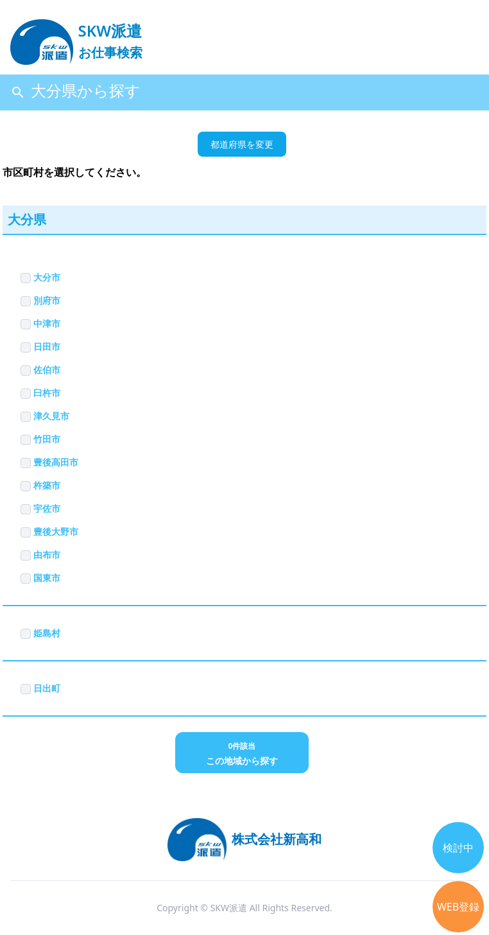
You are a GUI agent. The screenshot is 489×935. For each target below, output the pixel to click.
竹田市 (40, 439)
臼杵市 (40, 393)
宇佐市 (40, 508)
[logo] (76, 36)
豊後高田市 (49, 462)
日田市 (40, 346)
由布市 (40, 554)
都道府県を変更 (241, 144)
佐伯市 (40, 369)
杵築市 (40, 485)
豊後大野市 (49, 531)
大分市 (40, 277)
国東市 (40, 578)
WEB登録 (458, 907)
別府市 (40, 300)
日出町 (40, 688)
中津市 (40, 323)
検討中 (458, 848)
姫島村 (40, 633)
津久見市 (45, 416)
